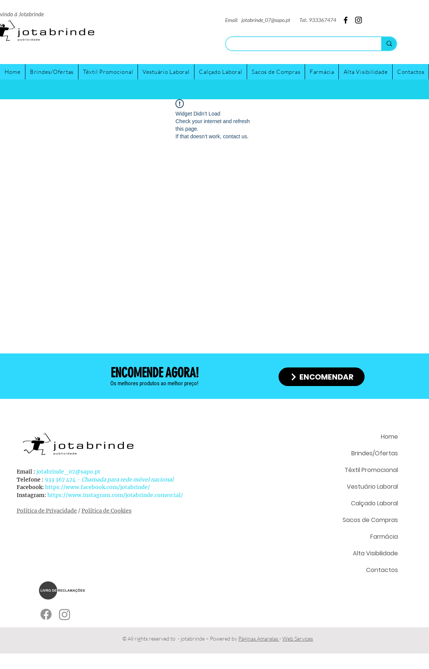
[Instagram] (396, 10)
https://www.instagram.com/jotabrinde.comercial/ (115, 495)
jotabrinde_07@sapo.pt (265, 20)
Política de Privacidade (47, 510)
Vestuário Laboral (372, 486)
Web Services (297, 638)
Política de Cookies (106, 510)
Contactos (382, 570)
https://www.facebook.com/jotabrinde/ (97, 487)
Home (389, 436)
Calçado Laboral (374, 503)
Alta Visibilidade (375, 553)
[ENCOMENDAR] (322, 376)
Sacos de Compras (370, 520)
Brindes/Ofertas (374, 453)
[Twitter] (381, 10)
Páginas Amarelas (258, 638)
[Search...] (297, 44)
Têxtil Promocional (371, 470)
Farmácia (384, 536)
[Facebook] (412, 10)
